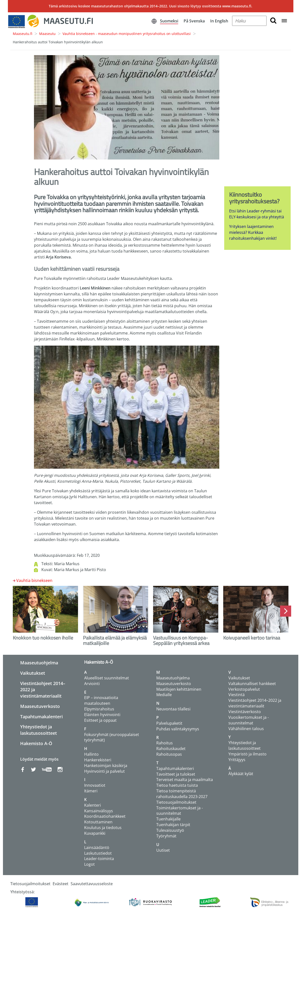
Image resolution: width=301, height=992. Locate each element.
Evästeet (60, 883)
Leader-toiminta (99, 858)
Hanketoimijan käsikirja (105, 765)
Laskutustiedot (98, 853)
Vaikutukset (32, 673)
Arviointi (92, 683)
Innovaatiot (94, 785)
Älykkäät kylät (240, 773)
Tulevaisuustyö (170, 830)
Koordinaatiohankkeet (105, 816)
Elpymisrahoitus (99, 709)
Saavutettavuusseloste (92, 883)
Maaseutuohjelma (39, 663)
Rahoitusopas (169, 754)
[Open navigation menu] (284, 21)
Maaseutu (47, 33)
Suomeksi (169, 21)
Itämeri (90, 791)
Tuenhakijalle (168, 819)
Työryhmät (166, 836)
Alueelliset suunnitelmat (106, 678)
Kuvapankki (94, 833)
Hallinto (91, 754)
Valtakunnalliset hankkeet (252, 683)
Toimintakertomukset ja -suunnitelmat (179, 810)
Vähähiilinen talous (246, 728)
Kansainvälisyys (98, 811)
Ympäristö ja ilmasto (247, 754)
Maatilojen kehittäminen (178, 689)
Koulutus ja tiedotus (103, 827)
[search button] (273, 21)
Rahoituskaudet (171, 748)
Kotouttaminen (98, 822)
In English (219, 21)
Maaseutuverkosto (40, 706)
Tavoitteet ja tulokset (175, 774)
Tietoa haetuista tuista (177, 785)
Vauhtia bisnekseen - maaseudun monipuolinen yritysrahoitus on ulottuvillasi (127, 33)
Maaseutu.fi (22, 33)
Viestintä (236, 694)
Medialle (164, 694)
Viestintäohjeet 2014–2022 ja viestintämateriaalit (254, 703)
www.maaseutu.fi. (237, 6)
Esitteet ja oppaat (100, 720)
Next (285, 611)
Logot (89, 864)
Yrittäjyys (236, 759)
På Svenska (194, 21)
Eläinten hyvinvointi (102, 714)
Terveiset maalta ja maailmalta (184, 779)
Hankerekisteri (97, 760)
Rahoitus (164, 743)
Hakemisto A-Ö (36, 743)
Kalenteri (92, 805)
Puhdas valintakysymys (177, 729)
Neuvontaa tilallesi (173, 709)
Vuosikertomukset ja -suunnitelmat (248, 720)
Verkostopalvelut (244, 689)
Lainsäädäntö (96, 847)
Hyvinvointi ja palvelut (104, 771)
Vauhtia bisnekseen (34, 580)
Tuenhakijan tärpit (173, 824)
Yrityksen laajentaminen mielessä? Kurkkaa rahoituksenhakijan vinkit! (253, 232)
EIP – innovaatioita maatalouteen (101, 700)
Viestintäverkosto (244, 711)
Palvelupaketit (169, 723)
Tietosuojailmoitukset (176, 802)
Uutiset (163, 850)
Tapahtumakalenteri (41, 717)
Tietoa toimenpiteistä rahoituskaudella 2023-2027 (181, 793)
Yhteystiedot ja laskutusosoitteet (38, 730)
